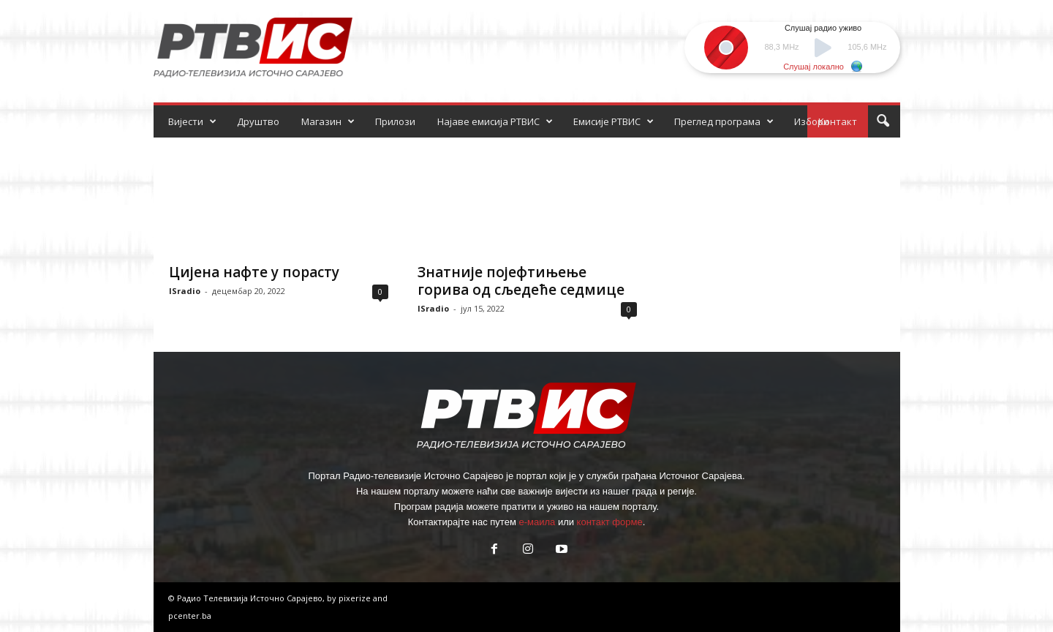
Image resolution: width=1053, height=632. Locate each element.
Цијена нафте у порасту (254, 272)
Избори (811, 121)
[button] (883, 121)
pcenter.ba (189, 615)
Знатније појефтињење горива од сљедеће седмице (521, 281)
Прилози (395, 121)
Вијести (192, 121)
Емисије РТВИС (613, 121)
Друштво (258, 121)
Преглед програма (724, 121)
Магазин (328, 121)
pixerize (356, 597)
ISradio (184, 290)
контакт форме (610, 521)
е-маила (536, 521)
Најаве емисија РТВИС (495, 121)
